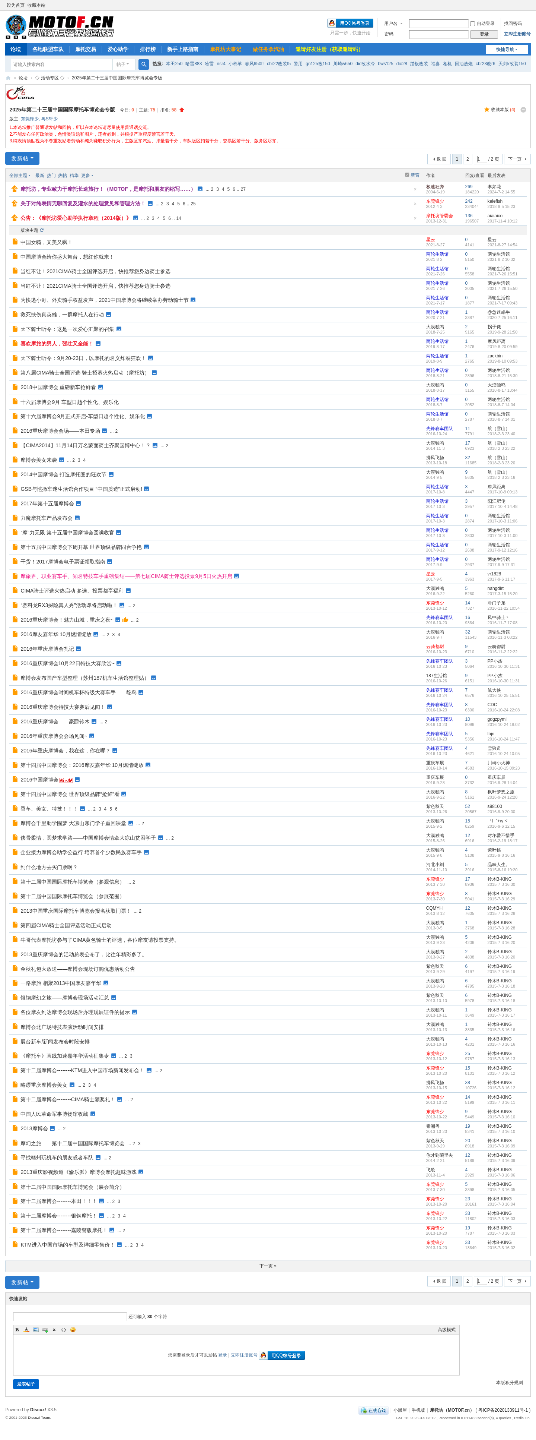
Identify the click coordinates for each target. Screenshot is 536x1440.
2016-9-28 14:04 (503, 782)
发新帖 (20, 158)
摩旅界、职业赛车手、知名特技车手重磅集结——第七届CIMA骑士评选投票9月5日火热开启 (126, 576)
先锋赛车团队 (439, 428)
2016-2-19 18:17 (503, 841)
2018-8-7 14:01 (502, 419)
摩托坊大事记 (225, 49)
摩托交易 (85, 49)
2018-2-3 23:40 (502, 434)
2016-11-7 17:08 (503, 622)
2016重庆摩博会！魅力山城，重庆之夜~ (66, 620)
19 (467, 1126)
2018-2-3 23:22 (502, 448)
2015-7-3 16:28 (502, 913)
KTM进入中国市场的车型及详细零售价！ (67, 1245)
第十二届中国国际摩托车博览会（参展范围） (72, 896)
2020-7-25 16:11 (503, 317)
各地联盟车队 (48, 49)
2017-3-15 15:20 (503, 593)
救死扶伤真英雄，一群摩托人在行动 (62, 315)
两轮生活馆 (437, 254)
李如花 (494, 186)
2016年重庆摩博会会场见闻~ (53, 736)
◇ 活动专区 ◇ (49, 77)
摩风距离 (496, 341)
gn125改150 (318, 63)
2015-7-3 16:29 (502, 899)
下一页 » (268, 1266)
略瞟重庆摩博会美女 (43, 1085)
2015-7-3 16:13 (502, 1059)
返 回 (442, 159)
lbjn (491, 733)
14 (178, 218)
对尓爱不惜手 (501, 835)
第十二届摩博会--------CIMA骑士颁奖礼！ (67, 1099)
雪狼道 (494, 748)
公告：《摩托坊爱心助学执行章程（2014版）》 (75, 218)
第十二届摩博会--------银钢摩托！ (58, 1216)
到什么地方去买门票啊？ (49, 867)
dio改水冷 (365, 63)
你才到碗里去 (439, 1155)
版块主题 (29, 230)
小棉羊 (235, 63)
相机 (447, 63)
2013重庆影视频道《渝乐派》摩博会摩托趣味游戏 (78, 1172)
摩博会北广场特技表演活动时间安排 (62, 1027)
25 (193, 203)
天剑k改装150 (512, 63)
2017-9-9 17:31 (502, 564)
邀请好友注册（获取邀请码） (329, 49)
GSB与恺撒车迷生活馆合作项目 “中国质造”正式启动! (81, 489)
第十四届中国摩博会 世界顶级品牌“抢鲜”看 (69, 794)
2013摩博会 (34, 1128)
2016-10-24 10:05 (504, 753)
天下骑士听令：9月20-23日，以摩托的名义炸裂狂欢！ (83, 358)
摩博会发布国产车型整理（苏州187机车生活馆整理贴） (84, 678)
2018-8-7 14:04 (502, 404)
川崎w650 (343, 63)
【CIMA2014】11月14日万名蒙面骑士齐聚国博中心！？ (85, 445)
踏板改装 (419, 63)
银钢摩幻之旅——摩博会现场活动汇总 (64, 998)
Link (45, 1329)
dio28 (401, 63)
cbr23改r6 (485, 63)
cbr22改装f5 (279, 63)
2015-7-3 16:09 (502, 1146)
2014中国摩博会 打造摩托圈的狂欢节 (63, 474)
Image (35, 1329)
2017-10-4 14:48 (503, 506)
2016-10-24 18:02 (504, 724)
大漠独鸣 (435, 326)
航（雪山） (499, 428)
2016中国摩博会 (39, 780)
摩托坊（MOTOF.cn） (452, 1410)
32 (467, 457)
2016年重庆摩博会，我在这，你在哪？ (65, 751)
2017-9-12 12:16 (503, 550)
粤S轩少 (49, 118)
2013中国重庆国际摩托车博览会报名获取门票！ (75, 911)
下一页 (514, 159)
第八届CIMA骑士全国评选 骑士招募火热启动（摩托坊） (85, 373)
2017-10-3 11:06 (503, 521)
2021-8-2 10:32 (502, 259)
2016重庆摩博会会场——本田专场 (60, 431)
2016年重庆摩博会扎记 (47, 649)
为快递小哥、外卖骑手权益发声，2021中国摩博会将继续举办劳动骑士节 (104, 300)
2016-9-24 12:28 (503, 797)
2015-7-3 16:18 (502, 986)
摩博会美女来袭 (38, 460)
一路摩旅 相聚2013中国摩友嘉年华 (60, 983)
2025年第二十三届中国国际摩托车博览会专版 (117, 77)
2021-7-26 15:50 (503, 288)
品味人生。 (499, 864)
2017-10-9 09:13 (503, 492)
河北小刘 (435, 864)
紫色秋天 (435, 806)
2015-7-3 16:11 (502, 1102)
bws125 (385, 63)
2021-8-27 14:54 (503, 245)
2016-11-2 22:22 (503, 652)
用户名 (391, 23)
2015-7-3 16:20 (502, 942)
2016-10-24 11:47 (504, 739)
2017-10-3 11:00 (503, 535)
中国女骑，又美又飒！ (46, 242)
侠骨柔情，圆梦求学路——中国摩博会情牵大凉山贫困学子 (88, 838)
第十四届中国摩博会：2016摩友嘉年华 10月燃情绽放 (82, 765)
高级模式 (447, 1329)
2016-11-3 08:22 (503, 637)
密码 (389, 34)
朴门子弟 (496, 603)
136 (469, 215)
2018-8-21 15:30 (503, 375)
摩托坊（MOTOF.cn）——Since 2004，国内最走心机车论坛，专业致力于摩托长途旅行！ (8, 78)
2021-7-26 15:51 (503, 274)
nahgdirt (496, 588)
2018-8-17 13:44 (503, 390)
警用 (298, 63)
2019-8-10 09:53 (503, 361)
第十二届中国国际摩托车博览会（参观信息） (72, 882)
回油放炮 (464, 63)
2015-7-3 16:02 (502, 1247)
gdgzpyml (497, 719)
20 (467, 1140)
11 (467, 428)
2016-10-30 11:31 (504, 666)
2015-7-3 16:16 (502, 1029)
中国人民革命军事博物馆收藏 (54, 1114)
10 (467, 719)
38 (467, 1082)
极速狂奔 (435, 186)
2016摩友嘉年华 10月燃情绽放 (56, 634)
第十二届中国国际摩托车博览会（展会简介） (72, 1187)
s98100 (495, 806)
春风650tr (254, 63)
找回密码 (513, 23)
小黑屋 (400, 1410)
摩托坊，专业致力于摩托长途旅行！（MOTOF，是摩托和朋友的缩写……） (107, 189)
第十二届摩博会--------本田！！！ (58, 1201)
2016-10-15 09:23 (504, 768)
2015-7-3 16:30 (502, 884)
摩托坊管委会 (439, 215)
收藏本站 (36, 5)
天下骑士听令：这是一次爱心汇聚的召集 (67, 329)
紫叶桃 (494, 850)
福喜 (435, 63)
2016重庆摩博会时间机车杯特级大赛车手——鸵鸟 (78, 692)
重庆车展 (435, 762)
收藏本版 (503, 109)
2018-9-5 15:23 (502, 206)
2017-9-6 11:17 (502, 579)
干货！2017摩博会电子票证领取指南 (62, 562)
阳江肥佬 (496, 501)
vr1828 (494, 574)
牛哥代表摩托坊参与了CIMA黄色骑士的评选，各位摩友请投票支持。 (99, 940)
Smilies (73, 1329)
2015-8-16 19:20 (503, 870)
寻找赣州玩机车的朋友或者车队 (56, 1157)
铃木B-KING (500, 879)
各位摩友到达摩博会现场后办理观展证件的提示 (75, 1012)
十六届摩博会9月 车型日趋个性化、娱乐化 (69, 402)
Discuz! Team (39, 1417)
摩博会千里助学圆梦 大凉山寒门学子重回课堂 (73, 823)
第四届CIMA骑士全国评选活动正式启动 (66, 925)
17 (467, 443)
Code (63, 1329)
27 (243, 189)
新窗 (415, 175)
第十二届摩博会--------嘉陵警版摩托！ (63, 1230)
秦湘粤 (433, 1126)
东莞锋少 (30, 118)
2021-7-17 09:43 (503, 303)
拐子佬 (494, 326)
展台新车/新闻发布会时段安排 (55, 1042)
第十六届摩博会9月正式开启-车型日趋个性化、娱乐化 (82, 416)
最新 (39, 175)
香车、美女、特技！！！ (49, 809)
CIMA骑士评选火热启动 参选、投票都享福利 (72, 591)
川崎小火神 (499, 762)
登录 (222, 1355)
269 (469, 186)
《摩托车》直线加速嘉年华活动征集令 (64, 1056)
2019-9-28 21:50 (503, 332)
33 (467, 1213)
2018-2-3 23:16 (502, 477)
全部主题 (18, 175)
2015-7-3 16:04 (502, 1204)
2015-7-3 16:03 (502, 1218)
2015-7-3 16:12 (502, 1073)
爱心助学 (118, 49)
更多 (85, 175)
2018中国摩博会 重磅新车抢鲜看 (58, 387)
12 (467, 835)
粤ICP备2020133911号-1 (503, 1410)
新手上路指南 (182, 49)
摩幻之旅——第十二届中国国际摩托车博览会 (72, 1143)
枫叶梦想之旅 (501, 792)
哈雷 (209, 63)
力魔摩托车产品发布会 (46, 518)
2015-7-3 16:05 (502, 1189)
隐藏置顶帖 (415, 191)
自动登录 (482, 23)
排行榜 (148, 49)
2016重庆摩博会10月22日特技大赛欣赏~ (67, 663)
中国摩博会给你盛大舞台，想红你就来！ (67, 257)
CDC (492, 704)
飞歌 (430, 1169)
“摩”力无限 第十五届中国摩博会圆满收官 (67, 533)
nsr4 (221, 63)
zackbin (495, 356)
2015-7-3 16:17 (502, 1015)
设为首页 (16, 5)
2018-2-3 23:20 (502, 463)
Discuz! (38, 1409)
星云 (430, 239)
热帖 (62, 175)
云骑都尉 (435, 646)
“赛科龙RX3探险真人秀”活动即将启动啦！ (69, 605)
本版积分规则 (509, 1382)
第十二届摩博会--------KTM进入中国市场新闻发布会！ (82, 1070)
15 (467, 821)
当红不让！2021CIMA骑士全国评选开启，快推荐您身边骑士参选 (95, 271)
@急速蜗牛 (499, 312)
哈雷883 (193, 63)
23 (467, 1198)
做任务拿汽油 (268, 49)
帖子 (121, 64)
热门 (51, 175)
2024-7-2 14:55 (502, 192)
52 (467, 806)
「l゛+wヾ (498, 821)
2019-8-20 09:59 (503, 346)
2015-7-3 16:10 (502, 1117)
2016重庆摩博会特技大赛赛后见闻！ (62, 707)
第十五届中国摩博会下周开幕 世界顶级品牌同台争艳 (81, 547)
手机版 (418, 1410)
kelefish (495, 201)
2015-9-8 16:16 (502, 855)
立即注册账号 (517, 34)
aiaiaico (495, 215)
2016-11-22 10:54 (504, 608)
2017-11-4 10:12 (503, 221)
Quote (54, 1329)
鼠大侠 (494, 690)
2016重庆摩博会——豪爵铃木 (54, 721)
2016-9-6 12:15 (502, 826)
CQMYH (434, 908)
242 (469, 201)
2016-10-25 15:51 (504, 695)
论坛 (15, 49)
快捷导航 (505, 49)
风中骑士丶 (499, 617)
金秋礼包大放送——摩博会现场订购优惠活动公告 (77, 969)
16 (467, 617)
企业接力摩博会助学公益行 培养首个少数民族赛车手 (81, 852)
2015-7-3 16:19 (502, 971)
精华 (74, 175)
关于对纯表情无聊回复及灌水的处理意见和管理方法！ (83, 203)
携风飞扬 (435, 457)
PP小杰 (495, 661)
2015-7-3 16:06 (502, 1175)
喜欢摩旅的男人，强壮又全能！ (56, 344)
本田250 (174, 63)
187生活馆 (436, 675)
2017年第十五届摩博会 (47, 503)
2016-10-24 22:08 (504, 710)
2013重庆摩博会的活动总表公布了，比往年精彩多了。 (83, 954)
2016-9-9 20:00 (502, 811)
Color (26, 1329)
